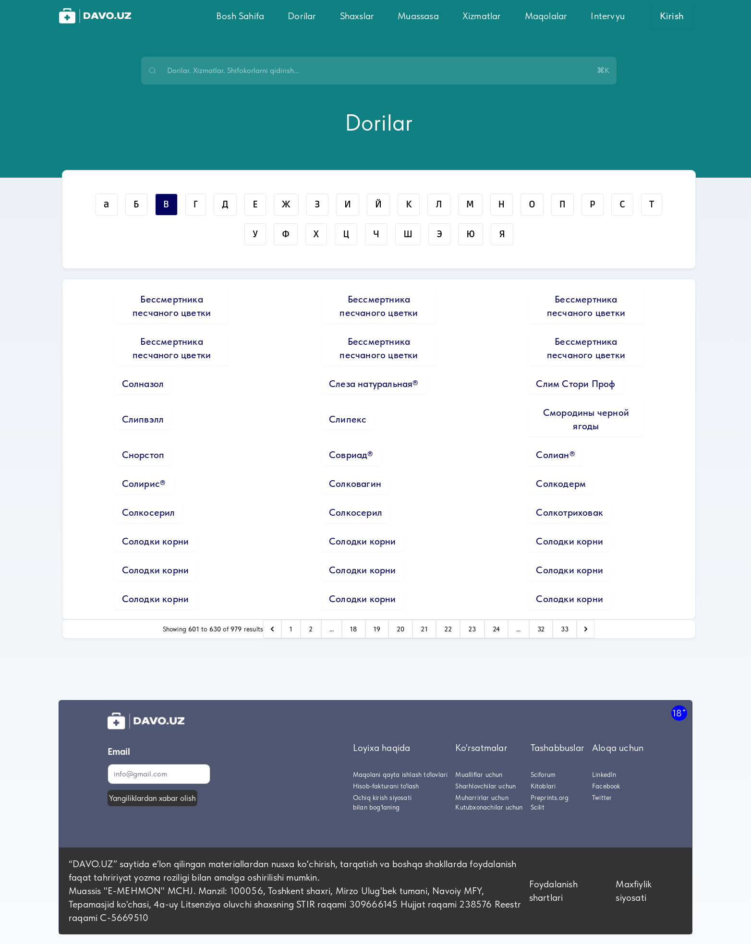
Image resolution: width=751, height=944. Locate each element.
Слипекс (347, 419)
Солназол (143, 383)
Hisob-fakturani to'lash (386, 786)
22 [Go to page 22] (448, 629)
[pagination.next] (586, 629)
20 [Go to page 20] (400, 629)
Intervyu (608, 16)
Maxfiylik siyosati (634, 890)
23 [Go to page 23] (472, 629)
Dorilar (302, 16)
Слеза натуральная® (374, 383)
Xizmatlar (481, 16)
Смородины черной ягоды (586, 419)
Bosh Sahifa (240, 16)
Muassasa (418, 16)
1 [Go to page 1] (291, 629)
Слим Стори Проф (575, 383)
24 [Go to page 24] (496, 629)
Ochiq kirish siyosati (382, 797)
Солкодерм (561, 483)
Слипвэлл (143, 419)
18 (679, 712)
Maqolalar (546, 16)
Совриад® (351, 454)
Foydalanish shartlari (553, 890)
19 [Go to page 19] (377, 629)
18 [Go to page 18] (353, 629)
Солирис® (144, 483)
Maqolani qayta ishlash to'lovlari (400, 774)
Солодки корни (155, 541)
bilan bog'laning (376, 807)
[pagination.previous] (272, 629)
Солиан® (555, 454)
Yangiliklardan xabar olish (152, 798)
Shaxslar (357, 16)
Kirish (672, 16)
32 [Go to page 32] (541, 629)
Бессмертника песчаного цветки (172, 305)
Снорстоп (143, 454)
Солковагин (355, 483)
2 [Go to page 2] (311, 629)
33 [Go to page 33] (565, 629)
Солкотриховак (569, 512)
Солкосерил (148, 512)
